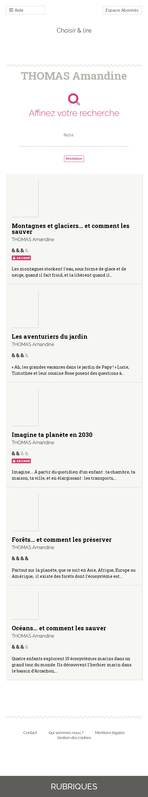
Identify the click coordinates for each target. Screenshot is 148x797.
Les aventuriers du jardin (50, 336)
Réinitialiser (74, 158)
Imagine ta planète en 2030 (52, 434)
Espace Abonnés (122, 10)
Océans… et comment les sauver (59, 628)
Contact (30, 732)
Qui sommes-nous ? (66, 732)
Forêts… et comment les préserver (62, 539)
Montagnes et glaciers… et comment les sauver (71, 228)
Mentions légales (110, 732)
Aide (16, 10)
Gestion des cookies (74, 737)
